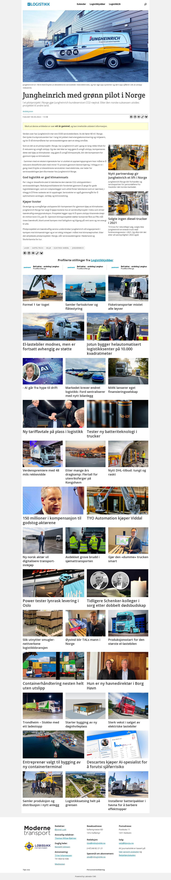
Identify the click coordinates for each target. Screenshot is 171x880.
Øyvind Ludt (60, 829)
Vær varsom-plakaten (129, 851)
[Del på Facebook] (131, 117)
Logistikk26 (114, 4)
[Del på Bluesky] (146, 117)
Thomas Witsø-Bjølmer (65, 838)
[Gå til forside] (38, 4)
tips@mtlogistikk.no (96, 843)
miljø (48, 248)
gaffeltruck (37, 248)
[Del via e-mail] (138, 117)
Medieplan (60, 864)
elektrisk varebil (61, 248)
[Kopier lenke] (142, 117)
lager (26, 248)
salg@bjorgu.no (126, 843)
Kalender (81, 4)
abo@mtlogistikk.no (96, 857)
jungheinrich (78, 248)
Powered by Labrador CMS (85, 876)
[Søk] (145, 4)
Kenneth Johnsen (62, 846)
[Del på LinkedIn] (135, 117)
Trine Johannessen (63, 855)
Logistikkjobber (97, 4)
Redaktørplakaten (127, 855)
